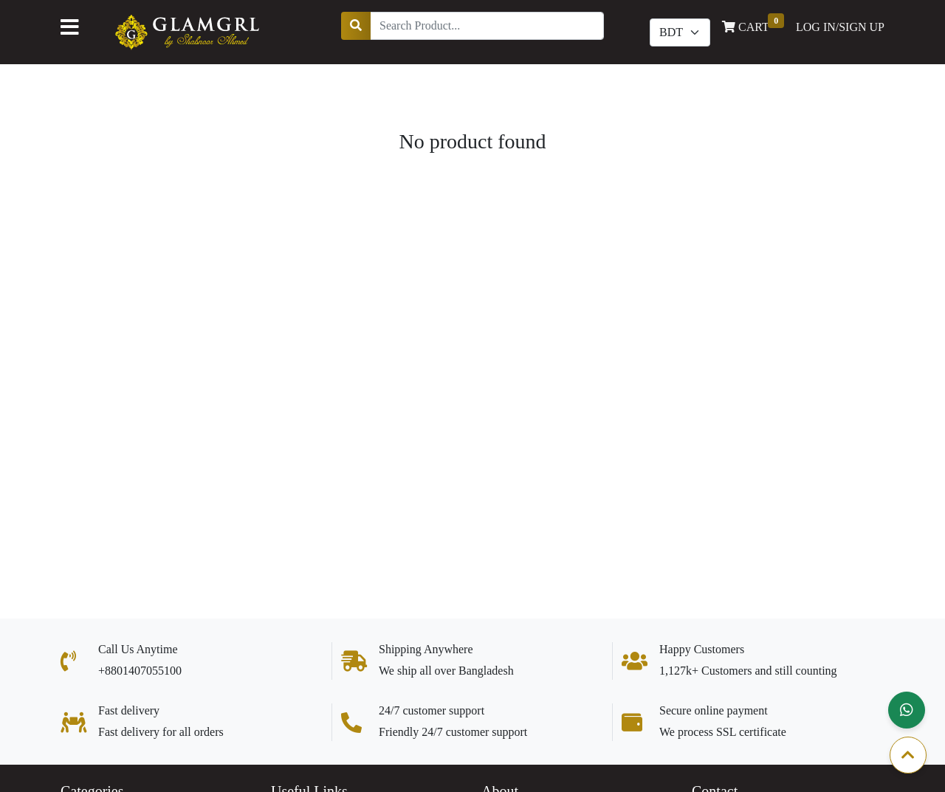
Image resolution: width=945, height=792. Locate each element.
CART (753, 25)
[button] (906, 710)
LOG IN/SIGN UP (840, 27)
